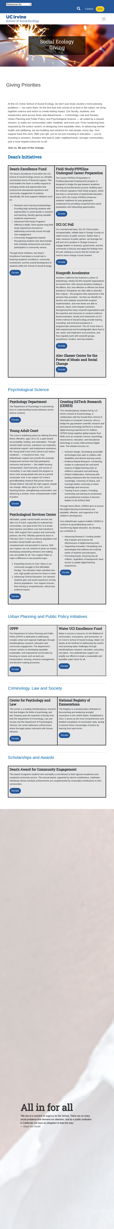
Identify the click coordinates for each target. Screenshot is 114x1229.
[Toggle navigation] (104, 19)
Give (100, 9)
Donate (15, 272)
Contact (89, 9)
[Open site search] (78, 9)
